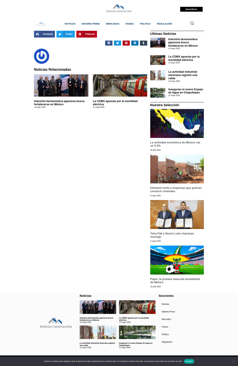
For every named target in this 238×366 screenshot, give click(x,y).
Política (145, 23)
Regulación (164, 23)
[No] (233, 361)
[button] (44, 34)
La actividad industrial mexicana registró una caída (182, 75)
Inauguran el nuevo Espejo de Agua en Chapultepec (185, 91)
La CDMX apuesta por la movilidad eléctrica (184, 58)
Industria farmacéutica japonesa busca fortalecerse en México (59, 103)
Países (130, 23)
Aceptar (189, 361)
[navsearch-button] (192, 24)
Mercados (112, 23)
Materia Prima (91, 23)
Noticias (70, 23)
